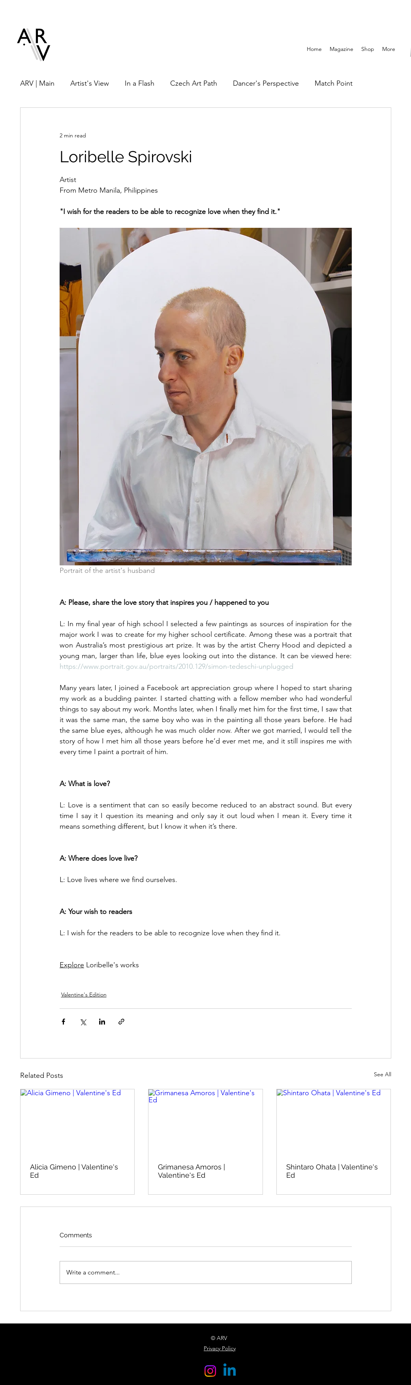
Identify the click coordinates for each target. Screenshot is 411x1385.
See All (382, 1074)
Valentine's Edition (84, 994)
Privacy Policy (220, 1348)
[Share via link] (121, 1021)
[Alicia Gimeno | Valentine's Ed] (78, 1121)
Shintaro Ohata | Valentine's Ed (332, 1171)
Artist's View (89, 83)
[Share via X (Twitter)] (82, 1021)
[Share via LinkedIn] (102, 1021)
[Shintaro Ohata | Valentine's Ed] (334, 1121)
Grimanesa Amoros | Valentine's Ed (191, 1171)
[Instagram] (210, 1371)
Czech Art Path (193, 83)
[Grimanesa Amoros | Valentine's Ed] (205, 1121)
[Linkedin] (229, 1371)
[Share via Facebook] (63, 1021)
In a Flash (139, 83)
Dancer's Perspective (266, 83)
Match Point (334, 83)
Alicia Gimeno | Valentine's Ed (74, 1171)
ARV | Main (37, 83)
